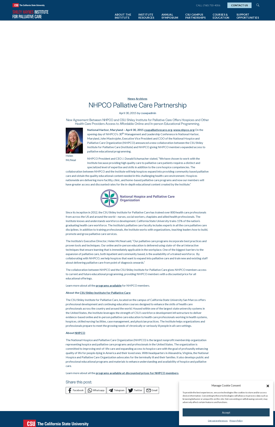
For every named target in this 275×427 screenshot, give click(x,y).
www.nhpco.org (183, 129)
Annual (169, 16)
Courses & (221, 16)
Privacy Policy (236, 420)
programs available (109, 285)
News (131, 98)
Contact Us (239, 5)
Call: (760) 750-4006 (208, 5)
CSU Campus (195, 16)
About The (123, 16)
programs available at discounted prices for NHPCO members (137, 373)
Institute (146, 16)
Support (248, 16)
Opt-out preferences (218, 420)
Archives (141, 98)
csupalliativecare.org (158, 129)
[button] (268, 385)
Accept (226, 412)
